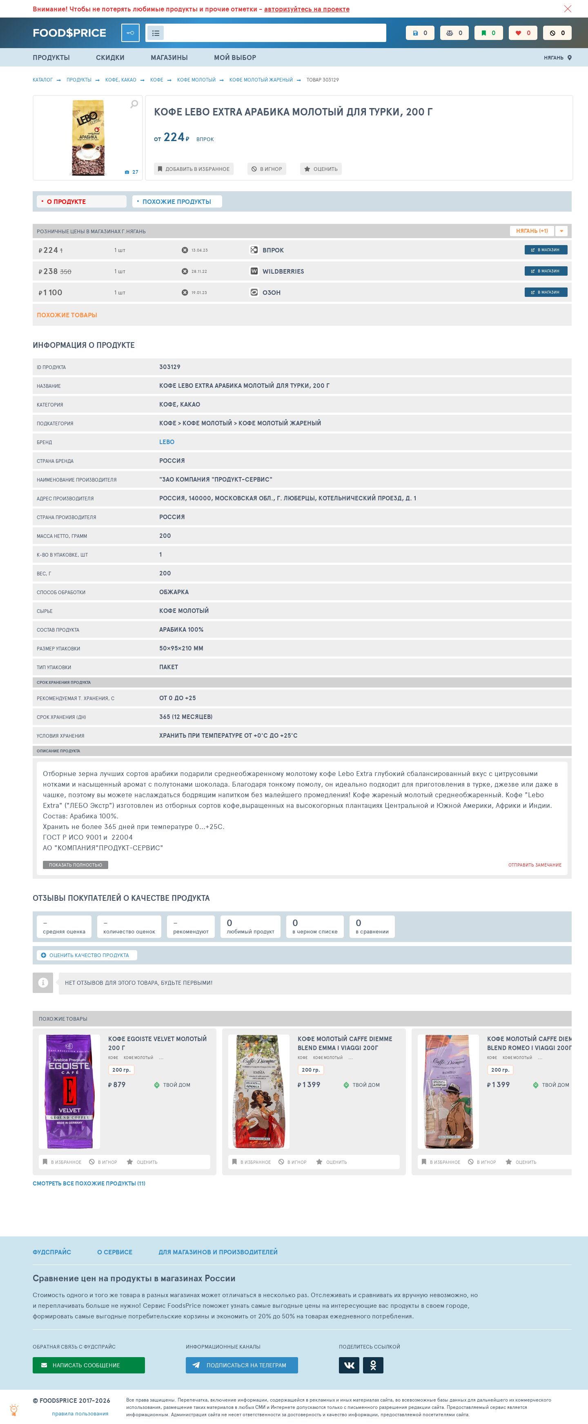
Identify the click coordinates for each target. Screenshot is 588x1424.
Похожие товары (67, 315)
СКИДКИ (110, 57)
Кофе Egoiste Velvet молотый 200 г (157, 1044)
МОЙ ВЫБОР (235, 57)
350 (65, 271)
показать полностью (75, 865)
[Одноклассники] (373, 1365)
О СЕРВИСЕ (114, 1252)
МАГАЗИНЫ (169, 57)
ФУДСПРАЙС (52, 1252)
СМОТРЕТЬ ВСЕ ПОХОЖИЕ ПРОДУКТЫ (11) (89, 1183)
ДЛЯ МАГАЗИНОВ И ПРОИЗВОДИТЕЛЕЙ (218, 1252)
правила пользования (80, 1413)
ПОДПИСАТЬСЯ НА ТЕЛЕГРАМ (246, 1365)
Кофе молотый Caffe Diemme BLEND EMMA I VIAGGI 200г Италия (345, 1044)
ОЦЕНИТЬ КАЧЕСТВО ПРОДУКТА (85, 955)
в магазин (545, 249)
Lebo (166, 442)
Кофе (156, 79)
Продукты (79, 79)
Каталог (43, 79)
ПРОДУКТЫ (51, 57)
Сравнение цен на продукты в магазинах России (134, 1278)
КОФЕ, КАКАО (120, 79)
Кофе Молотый (196, 79)
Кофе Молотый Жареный (261, 79)
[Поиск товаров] (265, 33)
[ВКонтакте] (349, 1365)
